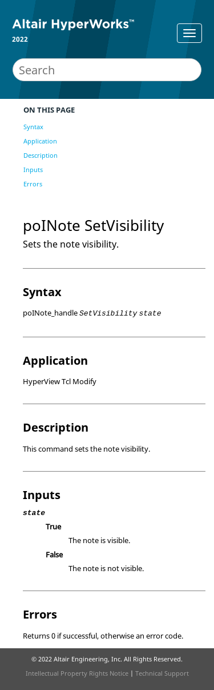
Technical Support (162, 673)
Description (40, 155)
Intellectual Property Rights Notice (77, 673)
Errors (32, 184)
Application (40, 141)
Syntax (33, 126)
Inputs (33, 169)
